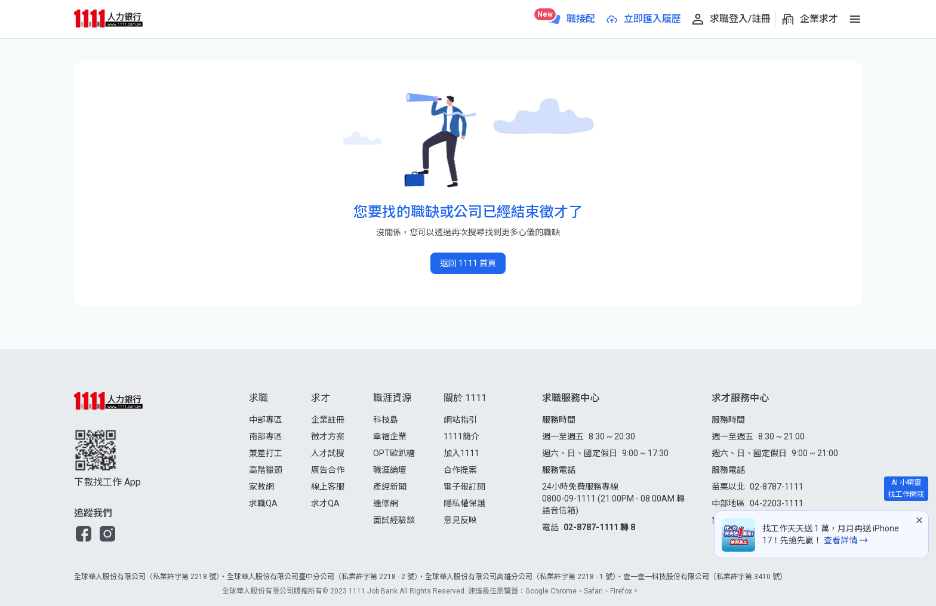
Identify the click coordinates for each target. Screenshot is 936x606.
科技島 (385, 419)
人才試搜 (327, 453)
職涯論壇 (390, 470)
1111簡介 (461, 436)
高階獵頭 (265, 470)
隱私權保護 (464, 503)
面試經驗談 (394, 520)
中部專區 (265, 419)
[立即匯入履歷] (643, 19)
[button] (83, 533)
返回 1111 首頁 (468, 263)
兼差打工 (265, 453)
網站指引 (460, 419)
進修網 (385, 503)
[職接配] (571, 19)
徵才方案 (327, 436)
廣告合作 (327, 470)
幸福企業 (390, 436)
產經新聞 (390, 486)
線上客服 (327, 486)
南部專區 (265, 436)
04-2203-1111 (776, 503)
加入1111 (461, 453)
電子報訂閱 (464, 486)
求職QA (263, 503)
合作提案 (460, 470)
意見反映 (460, 520)
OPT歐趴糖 (394, 453)
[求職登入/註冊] (731, 19)
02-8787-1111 (776, 486)
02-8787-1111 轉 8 (599, 527)
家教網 (261, 486)
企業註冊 (327, 419)
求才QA (325, 503)
